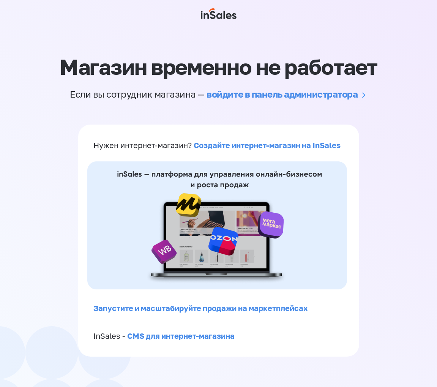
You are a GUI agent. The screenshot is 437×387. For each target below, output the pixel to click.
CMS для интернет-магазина (181, 335)
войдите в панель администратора (282, 94)
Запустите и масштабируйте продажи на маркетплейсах (200, 308)
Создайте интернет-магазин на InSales (267, 145)
